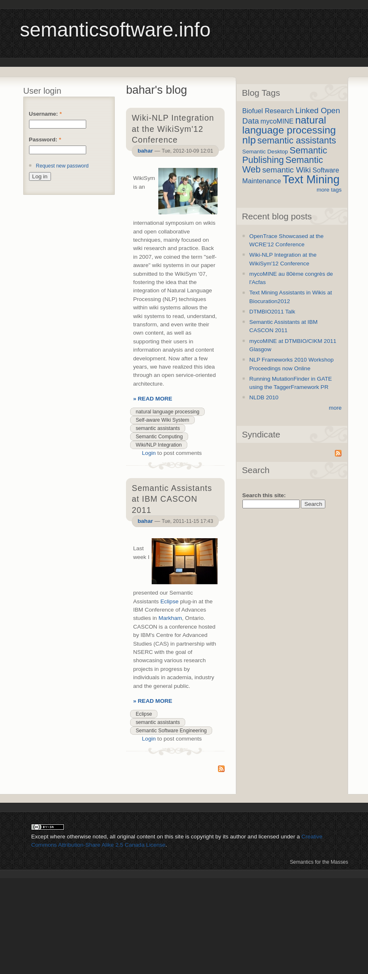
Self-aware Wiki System (162, 420)
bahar (145, 151)
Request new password (62, 166)
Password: (45, 139)
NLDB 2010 (263, 397)
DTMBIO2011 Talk (272, 311)
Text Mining (311, 179)
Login (149, 453)
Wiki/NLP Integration (159, 445)
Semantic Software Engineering (171, 731)
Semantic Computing (159, 437)
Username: (45, 114)
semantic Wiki (286, 169)
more (335, 408)
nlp (249, 140)
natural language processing (167, 412)
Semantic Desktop (265, 151)
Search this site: (264, 495)
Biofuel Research (268, 110)
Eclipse (169, 601)
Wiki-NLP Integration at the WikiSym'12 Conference (173, 128)
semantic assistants (158, 428)
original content (136, 836)
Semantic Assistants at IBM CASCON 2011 (172, 498)
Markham (170, 618)
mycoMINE (277, 121)
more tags (329, 190)
